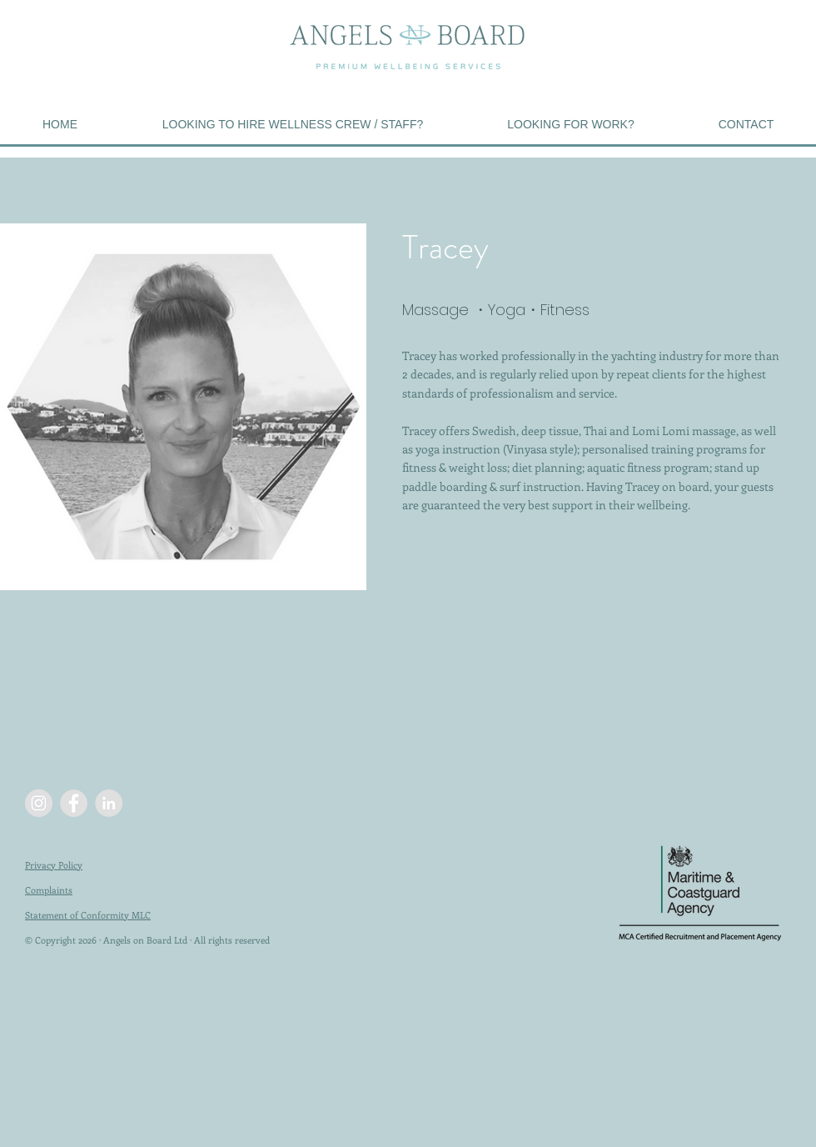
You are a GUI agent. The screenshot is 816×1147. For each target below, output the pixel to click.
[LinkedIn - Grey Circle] (108, 803)
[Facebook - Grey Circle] (73, 803)
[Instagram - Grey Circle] (38, 803)
